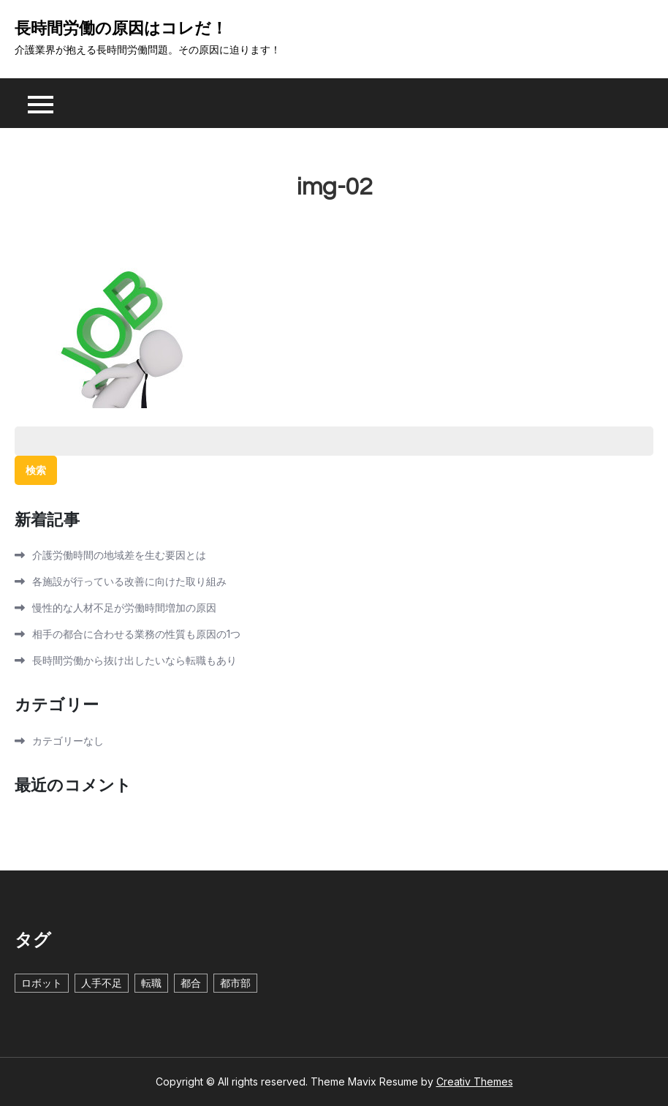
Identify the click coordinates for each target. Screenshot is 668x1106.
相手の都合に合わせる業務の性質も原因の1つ (136, 634)
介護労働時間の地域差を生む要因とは (119, 555)
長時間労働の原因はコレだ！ (121, 28)
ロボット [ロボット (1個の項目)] (41, 983)
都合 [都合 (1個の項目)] (191, 983)
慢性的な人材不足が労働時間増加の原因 (124, 607)
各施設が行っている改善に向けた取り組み (129, 581)
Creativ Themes (474, 1081)
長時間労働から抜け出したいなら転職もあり (134, 660)
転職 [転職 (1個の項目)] (151, 983)
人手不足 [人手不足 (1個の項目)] (101, 983)
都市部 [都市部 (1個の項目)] (235, 983)
